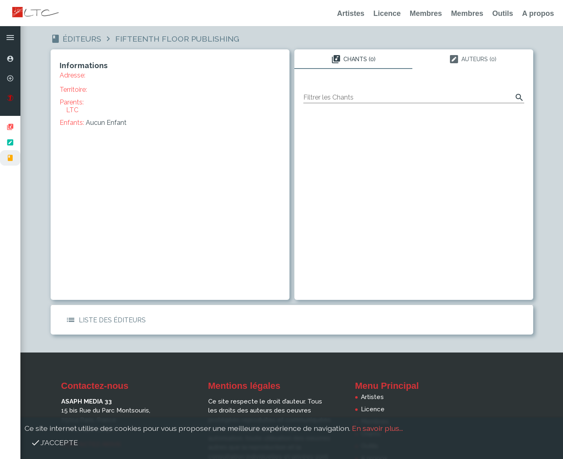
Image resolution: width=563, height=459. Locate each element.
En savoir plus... (377, 428)
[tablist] (413, 59)
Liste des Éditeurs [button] (104, 320)
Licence (387, 13)
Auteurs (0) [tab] (472, 59)
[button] (10, 37)
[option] (10, 59)
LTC (72, 110)
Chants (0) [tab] (353, 59)
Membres (426, 13)
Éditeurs (81, 38)
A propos (538, 13)
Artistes (351, 13)
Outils (502, 13)
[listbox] (10, 142)
